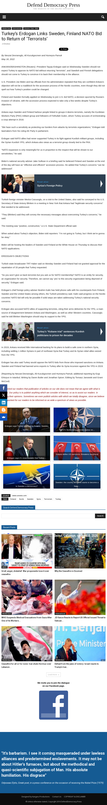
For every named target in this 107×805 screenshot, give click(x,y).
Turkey (58, 499)
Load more (53, 674)
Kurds (21, 499)
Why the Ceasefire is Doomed (68, 571)
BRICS (4, 567)
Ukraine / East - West (31, 28)
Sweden (30, 499)
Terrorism (48, 499)
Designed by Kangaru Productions (36, 796)
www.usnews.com (19, 495)
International (17, 28)
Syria (39, 499)
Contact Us (56, 796)
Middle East (6, 28)
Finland (13, 499)
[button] (103, 17)
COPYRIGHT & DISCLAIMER (74, 796)
